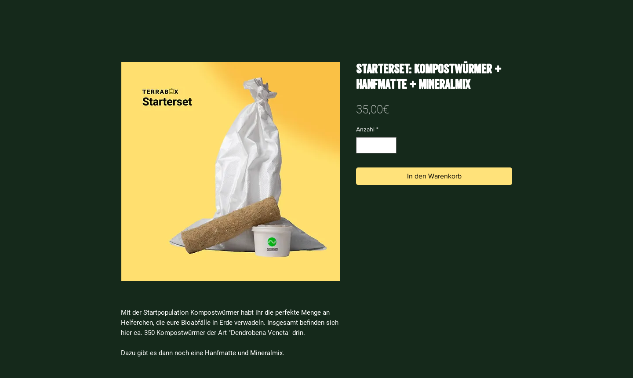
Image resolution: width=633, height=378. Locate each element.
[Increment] (389, 145)
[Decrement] (362, 145)
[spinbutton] (376, 145)
